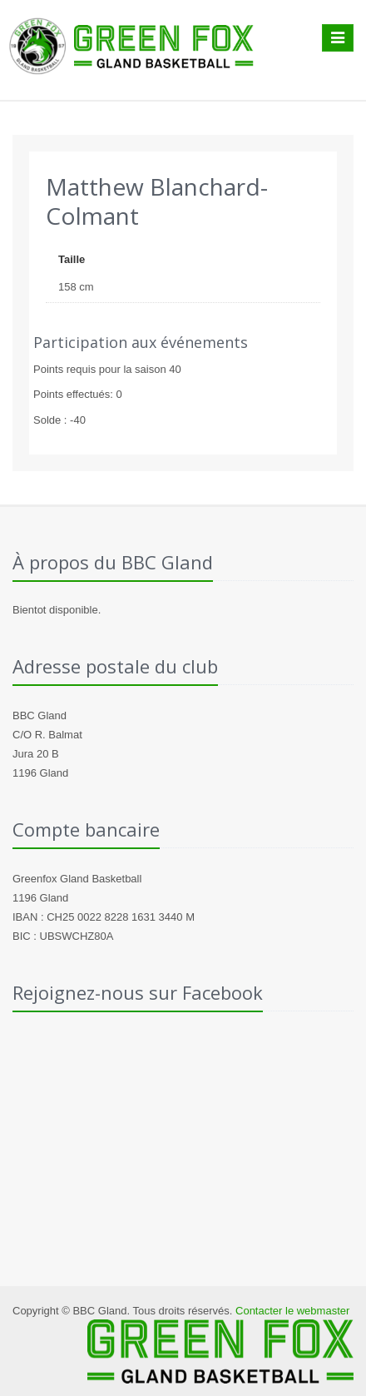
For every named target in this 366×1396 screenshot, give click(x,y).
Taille (71, 259)
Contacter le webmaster (292, 1310)
